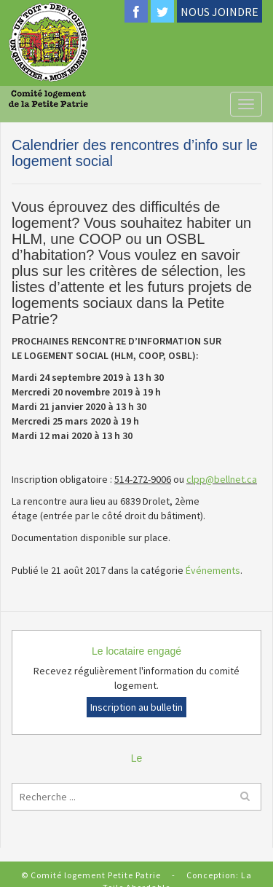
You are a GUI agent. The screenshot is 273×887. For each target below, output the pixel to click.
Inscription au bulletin (136, 707)
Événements (213, 570)
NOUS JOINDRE (219, 11)
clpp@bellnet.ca (221, 479)
